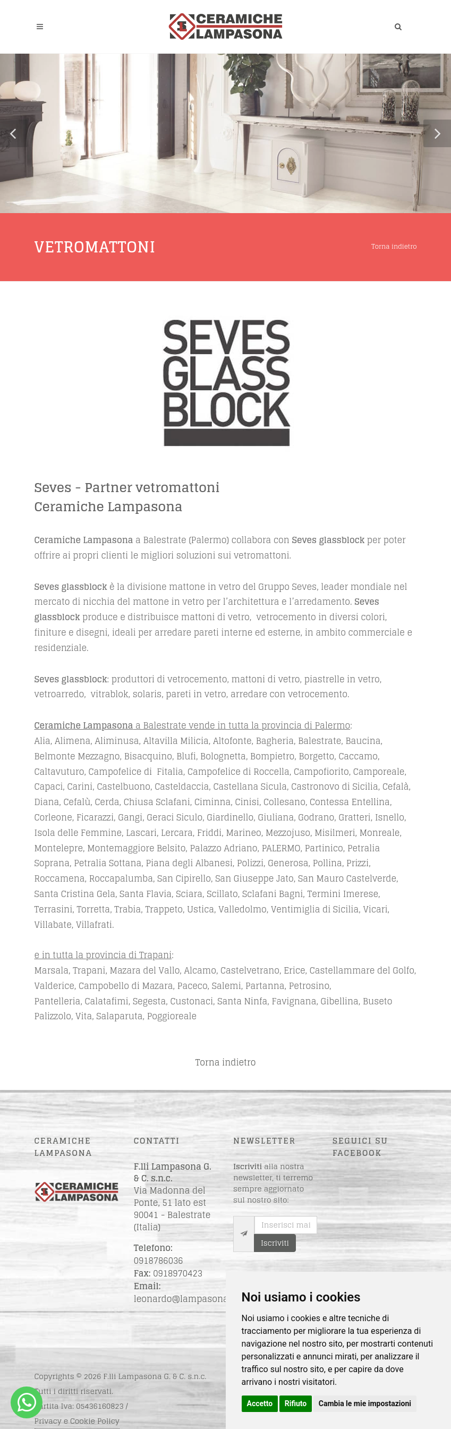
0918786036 (158, 1260)
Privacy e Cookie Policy (77, 1420)
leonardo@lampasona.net (189, 1298)
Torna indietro (393, 246)
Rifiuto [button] (296, 1403)
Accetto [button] (260, 1403)
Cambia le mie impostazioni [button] (365, 1403)
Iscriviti (275, 1242)
